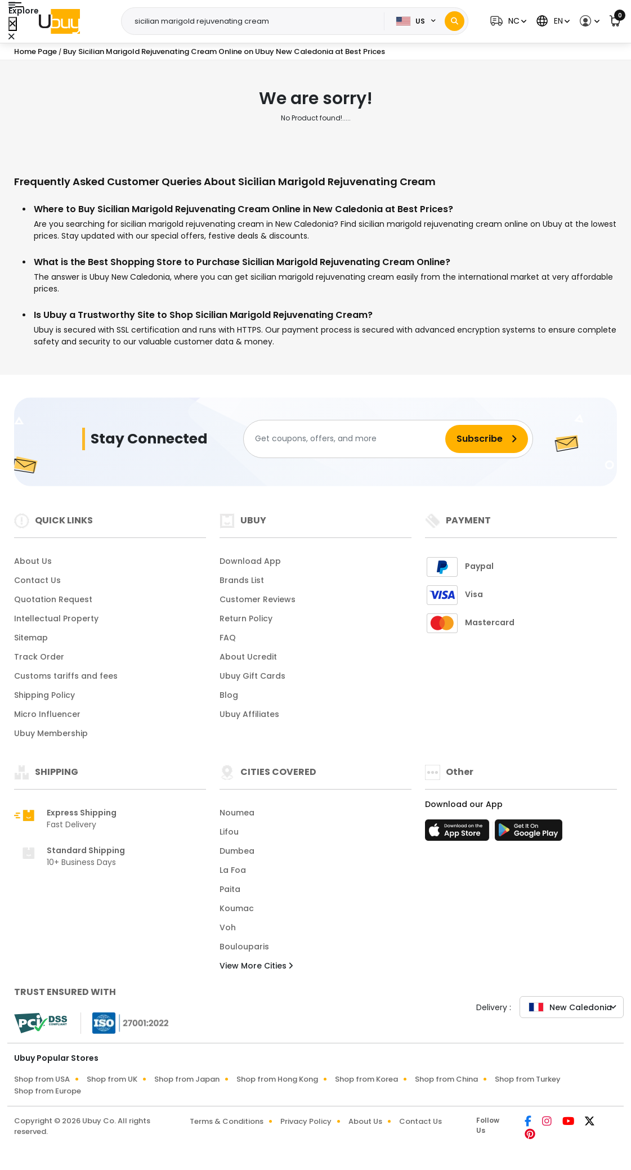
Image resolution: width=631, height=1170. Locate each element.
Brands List (242, 580)
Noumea (237, 812)
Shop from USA (42, 1079)
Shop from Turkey (528, 1079)
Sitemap (31, 637)
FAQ (228, 637)
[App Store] (459, 833)
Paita (230, 889)
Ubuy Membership (51, 733)
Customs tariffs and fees (66, 676)
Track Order (39, 656)
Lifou (229, 831)
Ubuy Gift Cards (252, 676)
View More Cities (256, 965)
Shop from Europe (47, 1091)
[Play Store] (528, 833)
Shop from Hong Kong (277, 1079)
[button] (507, 21)
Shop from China (446, 1079)
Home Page (35, 51)
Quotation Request (53, 599)
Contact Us (37, 580)
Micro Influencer (47, 714)
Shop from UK (112, 1079)
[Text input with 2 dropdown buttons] (256, 21)
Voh (228, 927)
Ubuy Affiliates (249, 714)
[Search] (454, 21)
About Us (33, 561)
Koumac (237, 908)
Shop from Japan (187, 1079)
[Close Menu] (12, 24)
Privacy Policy (306, 1121)
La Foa (233, 870)
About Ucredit (248, 656)
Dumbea (237, 851)
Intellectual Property (56, 618)
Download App (250, 561)
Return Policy (246, 618)
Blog (229, 695)
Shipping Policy (44, 695)
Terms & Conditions (226, 1121)
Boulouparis (244, 946)
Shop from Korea (366, 1079)
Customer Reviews (258, 599)
